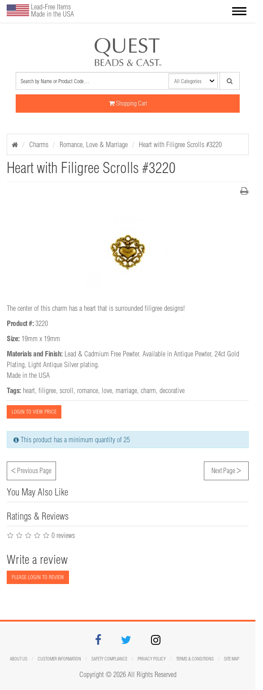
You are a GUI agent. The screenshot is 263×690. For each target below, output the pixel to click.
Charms (38, 144)
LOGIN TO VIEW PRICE (34, 411)
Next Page (226, 469)
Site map (231, 659)
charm (148, 390)
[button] (239, 12)
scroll (66, 390)
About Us (18, 659)
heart (29, 390)
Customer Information (59, 659)
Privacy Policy (152, 659)
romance (87, 390)
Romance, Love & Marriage (94, 144)
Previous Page (31, 469)
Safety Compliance (109, 659)
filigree (47, 390)
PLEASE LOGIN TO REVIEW (38, 577)
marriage (126, 390)
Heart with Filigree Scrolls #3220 (180, 144)
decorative (172, 390)
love (107, 390)
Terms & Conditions (195, 659)
